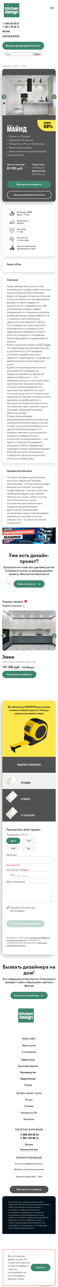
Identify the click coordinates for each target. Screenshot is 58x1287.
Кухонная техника (28, 1066)
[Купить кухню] (29, 1015)
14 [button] (26, 117)
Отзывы (29, 1106)
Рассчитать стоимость (29, 1189)
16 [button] (36, 117)
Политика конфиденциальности (29, 1163)
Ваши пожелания (15, 881)
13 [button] (22, 117)
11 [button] (52, 113)
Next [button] (54, 97)
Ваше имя (11, 854)
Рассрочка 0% (29, 1112)
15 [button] (31, 117)
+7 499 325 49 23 (10, 23)
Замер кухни (28, 1059)
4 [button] (19, 113)
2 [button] (10, 113)
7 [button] (33, 113)
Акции (29, 1099)
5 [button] (24, 113)
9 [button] (43, 113)
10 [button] (47, 113)
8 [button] (38, 113)
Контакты (29, 1119)
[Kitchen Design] (15, 10)
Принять (40, 1267)
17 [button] (40, 117)
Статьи (28, 1085)
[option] (29, 95)
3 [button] (15, 113)
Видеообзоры (28, 1078)
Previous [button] (4, 97)
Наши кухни (29, 1045)
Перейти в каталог (12, 605)
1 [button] (5, 113)
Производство (28, 1072)
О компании (29, 1051)
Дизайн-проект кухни (29, 1093)
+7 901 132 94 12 (10, 26)
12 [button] (17, 117)
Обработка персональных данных (29, 1169)
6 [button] (29, 113)
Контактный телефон (17, 869)
